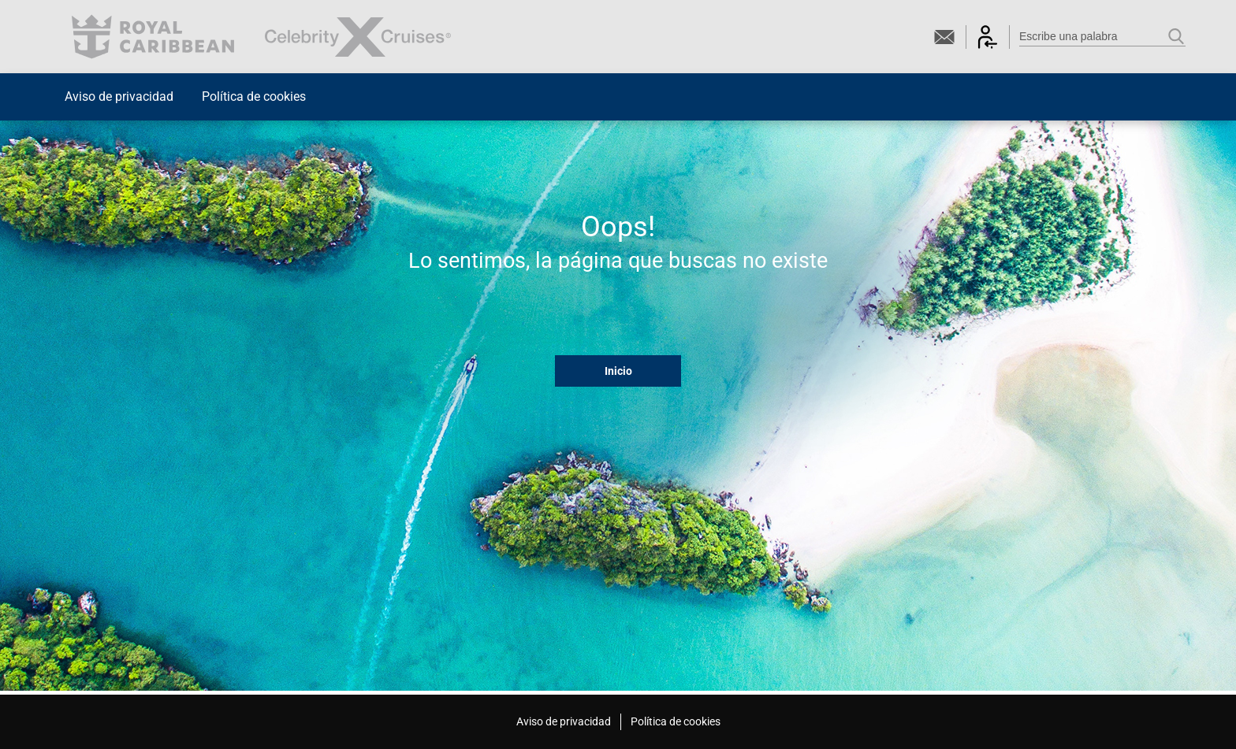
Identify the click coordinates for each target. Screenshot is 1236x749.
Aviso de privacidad (119, 96)
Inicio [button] (618, 371)
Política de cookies (254, 96)
